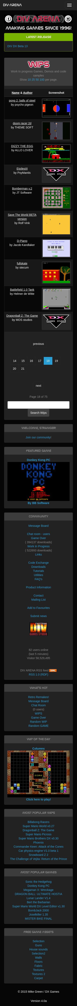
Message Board (38, 525)
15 (23, 360)
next (38, 385)
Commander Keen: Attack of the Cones (38, 846)
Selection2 (38, 953)
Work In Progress (39, 546)
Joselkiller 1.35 (38, 914)
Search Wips (38, 412)
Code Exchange (38, 562)
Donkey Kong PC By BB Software (38, 481)
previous (38, 343)
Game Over (38, 538)
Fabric (38, 965)
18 (48, 360)
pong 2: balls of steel (22, 100)
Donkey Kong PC (38, 885)
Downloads (38, 566)
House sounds (38, 949)
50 (37, 79)
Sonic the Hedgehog (38, 881)
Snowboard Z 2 (38, 854)
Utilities (38, 575)
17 (39, 360)
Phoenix (38, 842)
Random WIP (38, 721)
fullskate (22, 263)
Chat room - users (38, 534)
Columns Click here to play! (38, 774)
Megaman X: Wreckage (38, 890)
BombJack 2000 (38, 910)
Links (38, 554)
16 (31, 360)
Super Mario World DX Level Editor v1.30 (38, 906)
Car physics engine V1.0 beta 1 (38, 850)
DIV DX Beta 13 (17, 46)
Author (27, 92)
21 (22, 368)
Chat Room (38, 705)
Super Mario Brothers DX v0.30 (38, 838)
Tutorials (38, 571)
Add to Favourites (38, 607)
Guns (38, 945)
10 (29, 79)
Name (16, 92)
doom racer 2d (22, 123)
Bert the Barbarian (38, 902)
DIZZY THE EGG (22, 146)
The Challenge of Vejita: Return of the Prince (38, 859)
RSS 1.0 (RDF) (38, 674)
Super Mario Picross (38, 834)
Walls (38, 957)
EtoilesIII (22, 168)
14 (14, 360)
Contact (38, 595)
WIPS (38, 713)
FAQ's (39, 579)
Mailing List (38, 599)
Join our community (38, 437)
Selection (39, 941)
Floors (38, 961)
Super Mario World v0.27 (38, 826)
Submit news (38, 616)
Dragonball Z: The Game (22, 315)
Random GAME (38, 725)
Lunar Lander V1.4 (39, 898)
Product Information (38, 587)
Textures (38, 970)
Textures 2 (38, 974)
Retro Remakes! (38, 697)
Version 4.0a (39, 1001)
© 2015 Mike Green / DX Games (38, 991)
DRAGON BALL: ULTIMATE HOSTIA (38, 894)
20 (14, 368)
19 (56, 360)
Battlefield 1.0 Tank (22, 289)
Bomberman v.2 (22, 188)
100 (42, 79)
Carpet (38, 978)
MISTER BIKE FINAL (38, 918)
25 (33, 79)
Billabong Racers (38, 822)
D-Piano (22, 240)
